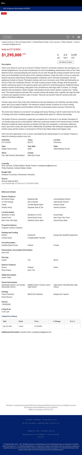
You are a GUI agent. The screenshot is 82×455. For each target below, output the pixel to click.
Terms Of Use (33, 431)
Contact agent (7, 37)
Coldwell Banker (33, 419)
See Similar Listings (65, 62)
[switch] (67, 37)
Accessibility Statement (34, 434)
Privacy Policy (48, 431)
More (3, 3)
